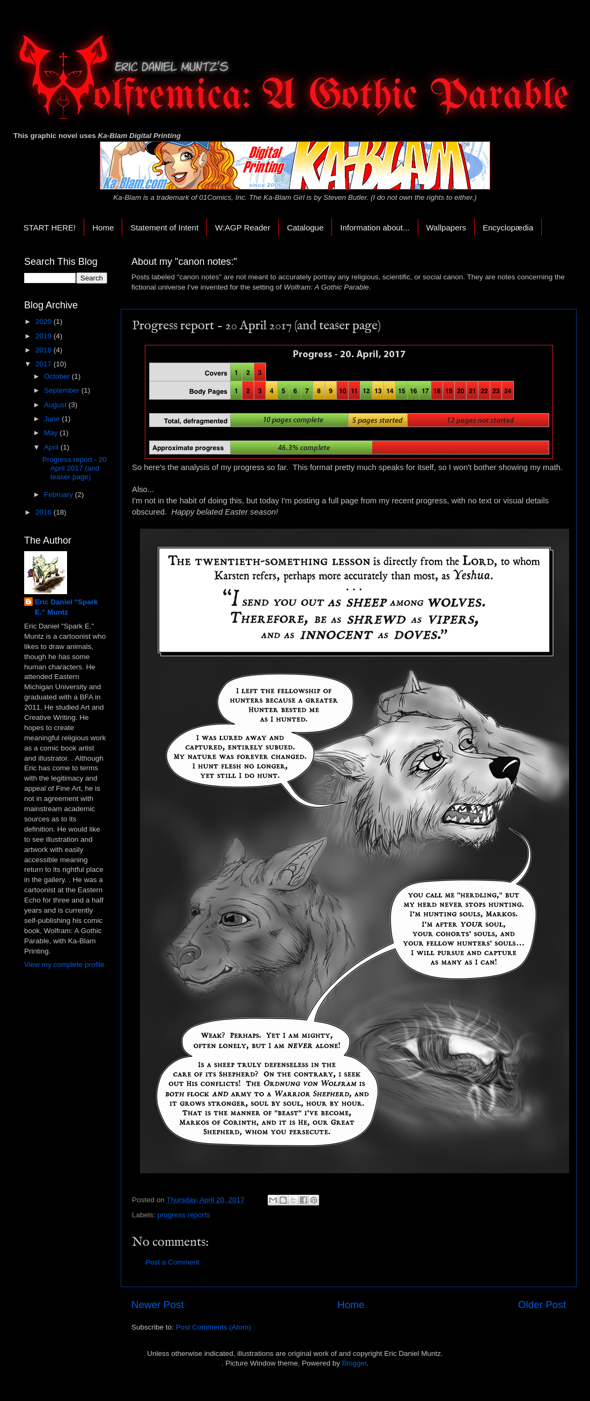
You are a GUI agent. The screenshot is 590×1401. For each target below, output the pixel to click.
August (56, 405)
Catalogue (305, 227)
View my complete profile (64, 965)
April (52, 447)
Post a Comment (172, 1262)
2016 (44, 512)
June (53, 419)
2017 (44, 364)
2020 (44, 321)
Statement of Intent (164, 227)
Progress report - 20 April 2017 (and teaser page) (74, 468)
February (59, 494)
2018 (44, 350)
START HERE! (50, 227)
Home (103, 227)
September (63, 390)
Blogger (354, 1363)
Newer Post (157, 1304)
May (52, 433)
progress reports (183, 1215)
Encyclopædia (508, 227)
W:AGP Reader (242, 227)
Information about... (374, 227)
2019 (44, 336)
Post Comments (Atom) (213, 1327)
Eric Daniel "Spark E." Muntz (66, 607)
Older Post (542, 1304)
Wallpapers (446, 227)
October (58, 376)
